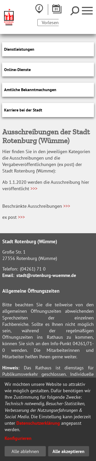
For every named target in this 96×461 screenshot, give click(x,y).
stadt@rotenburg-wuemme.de (46, 275)
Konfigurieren (18, 438)
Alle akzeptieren (68, 451)
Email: (8, 275)
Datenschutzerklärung (38, 423)
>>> (33, 189)
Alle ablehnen (25, 451)
